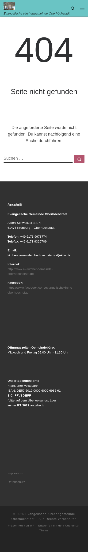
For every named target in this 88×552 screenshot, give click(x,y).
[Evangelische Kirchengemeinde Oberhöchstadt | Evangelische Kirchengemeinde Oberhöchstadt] (9, 6)
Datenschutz (16, 482)
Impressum (15, 473)
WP (32, 525)
